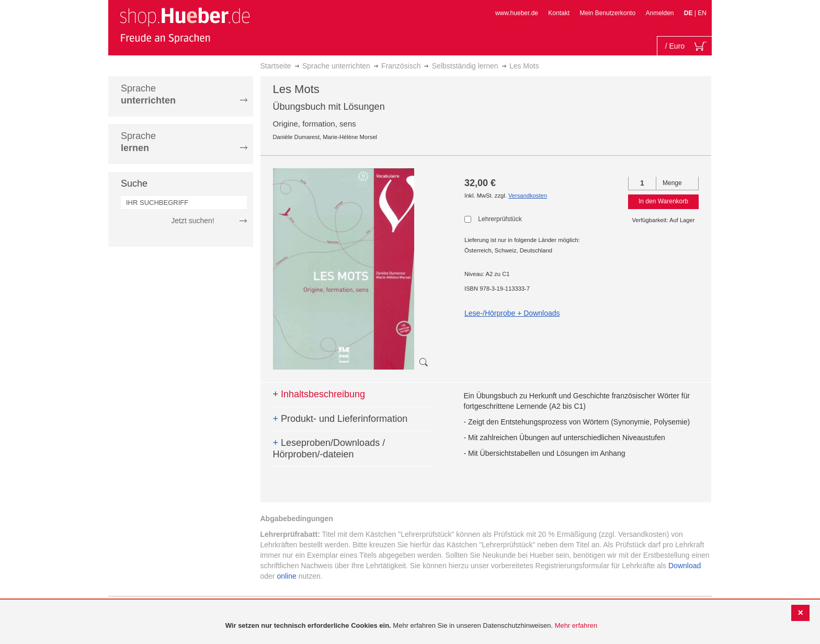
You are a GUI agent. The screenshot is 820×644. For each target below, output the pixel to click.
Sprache (148, 94)
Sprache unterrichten (336, 66)
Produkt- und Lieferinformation (340, 418)
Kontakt (559, 13)
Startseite (275, 66)
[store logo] (185, 25)
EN (702, 13)
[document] (411, 626)
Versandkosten (527, 195)
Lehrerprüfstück (499, 219)
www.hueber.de (516, 13)
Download (684, 565)
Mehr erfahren (576, 625)
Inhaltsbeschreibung (319, 394)
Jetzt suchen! (192, 220)
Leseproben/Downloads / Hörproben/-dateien (329, 448)
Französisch (400, 66)
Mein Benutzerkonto (607, 13)
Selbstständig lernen (465, 66)
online (286, 576)
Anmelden (659, 13)
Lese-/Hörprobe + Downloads (512, 313)
